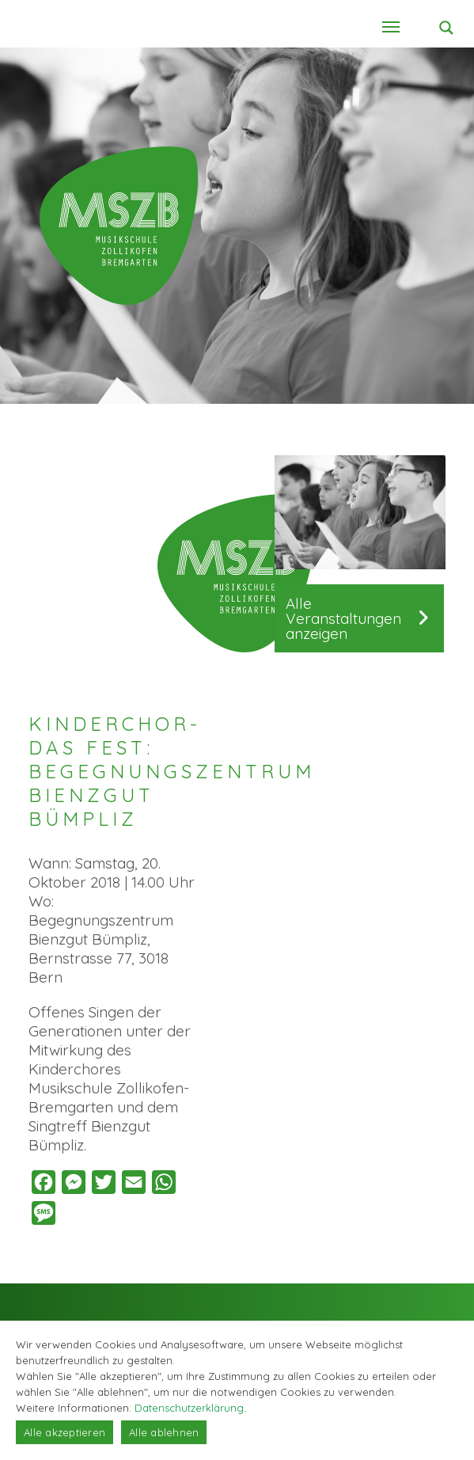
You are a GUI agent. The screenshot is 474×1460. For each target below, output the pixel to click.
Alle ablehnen (164, 1432)
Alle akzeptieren (64, 1432)
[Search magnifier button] (446, 28)
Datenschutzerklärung (189, 1407)
